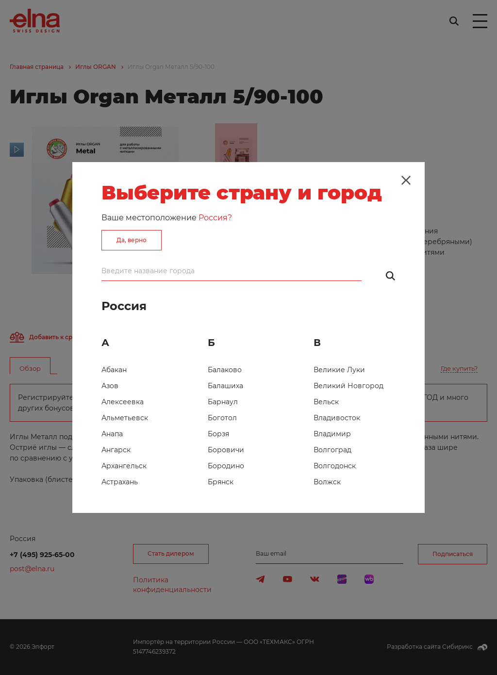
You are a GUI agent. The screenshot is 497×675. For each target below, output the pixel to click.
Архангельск (124, 465)
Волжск (327, 481)
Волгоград (332, 449)
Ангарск (116, 449)
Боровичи (226, 449)
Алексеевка (122, 401)
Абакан (114, 369)
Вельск (326, 401)
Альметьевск (124, 417)
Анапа (112, 433)
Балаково (225, 369)
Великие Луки (339, 369)
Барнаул (223, 401)
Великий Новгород (348, 385)
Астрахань (119, 481)
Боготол (222, 417)
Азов (109, 385)
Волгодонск (335, 465)
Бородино (226, 465)
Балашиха (225, 385)
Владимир (332, 433)
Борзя (218, 433)
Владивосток (337, 417)
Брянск (220, 481)
